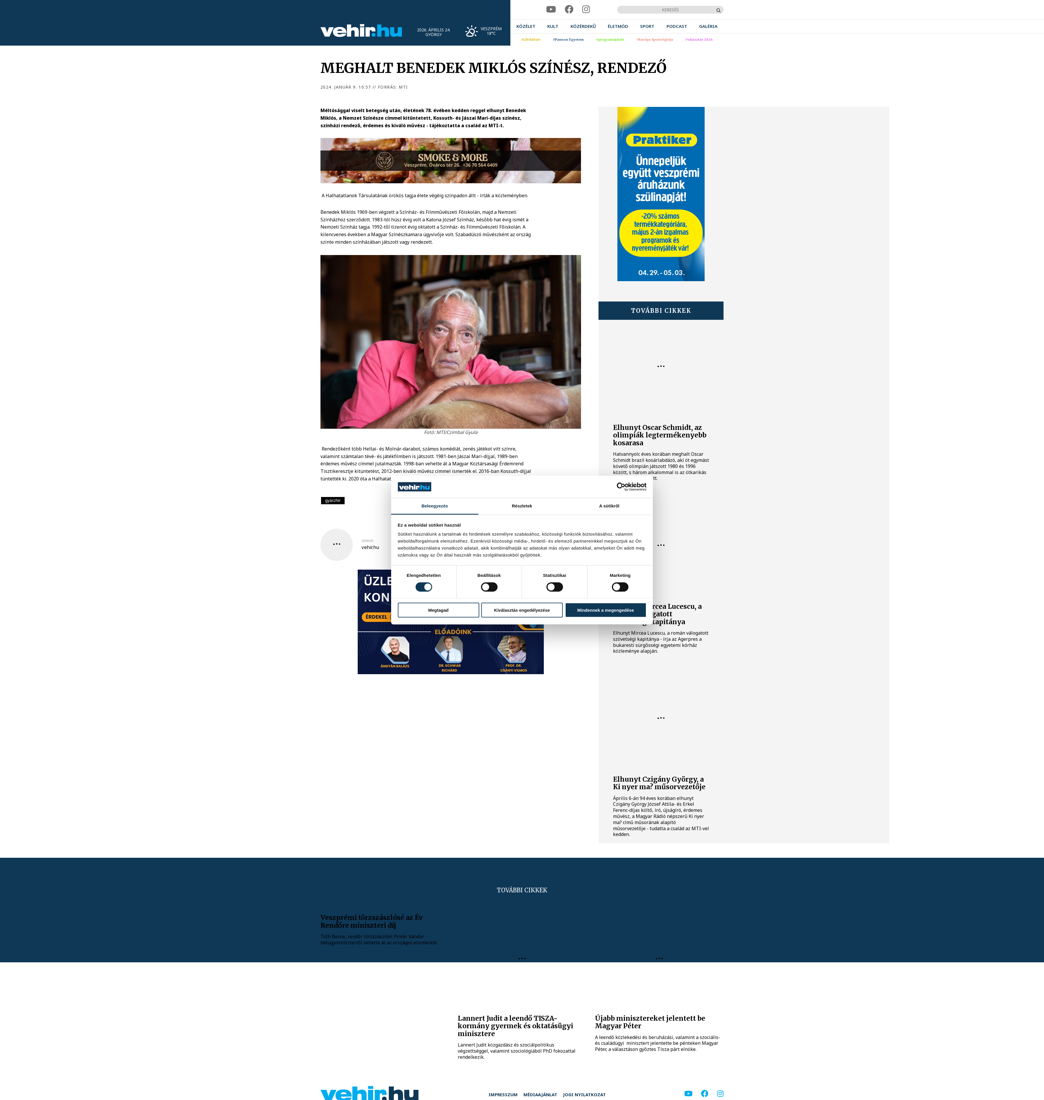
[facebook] (569, 9)
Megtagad (438, 610)
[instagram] (586, 9)
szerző (367, 541)
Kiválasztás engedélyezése (522, 610)
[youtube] (551, 9)
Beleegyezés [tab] (434, 505)
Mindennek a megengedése (605, 610)
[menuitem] (525, 26)
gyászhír (333, 500)
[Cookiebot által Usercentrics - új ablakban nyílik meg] (621, 486)
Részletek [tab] (522, 505)
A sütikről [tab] (609, 505)
